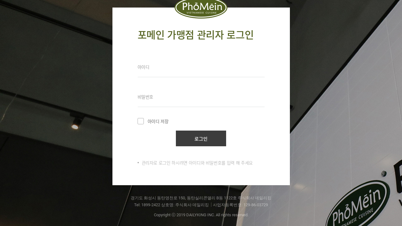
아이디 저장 (153, 121)
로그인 (201, 138)
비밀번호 (146, 96)
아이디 (143, 67)
